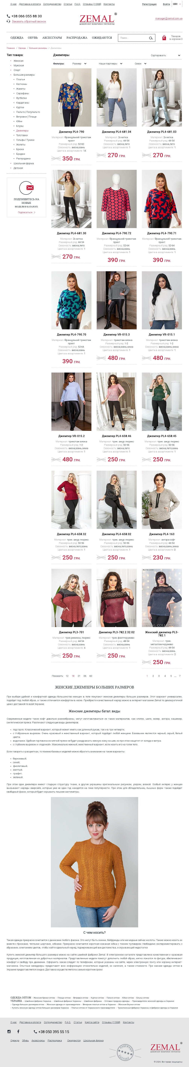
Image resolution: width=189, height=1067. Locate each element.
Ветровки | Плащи (26, 116)
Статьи (68, 4)
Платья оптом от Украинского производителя (93, 1008)
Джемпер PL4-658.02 (116, 534)
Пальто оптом (113, 998)
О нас (13, 4)
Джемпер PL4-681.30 (71, 233)
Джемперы (22, 130)
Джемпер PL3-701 (71, 632)
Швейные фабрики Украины (67, 1001)
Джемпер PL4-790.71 (161, 233)
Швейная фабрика (93, 1001)
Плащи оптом (64, 998)
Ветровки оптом (80, 998)
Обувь (33, 38)
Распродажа (77, 38)
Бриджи (20, 153)
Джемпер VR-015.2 (71, 436)
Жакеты (20, 88)
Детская (18, 168)
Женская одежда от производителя (63, 1004)
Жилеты (20, 144)
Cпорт (17, 70)
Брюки (20, 149)
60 (90, 676)
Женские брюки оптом (44, 998)
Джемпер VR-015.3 (116, 334)
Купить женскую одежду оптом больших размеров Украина (40, 1008)
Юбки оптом (128, 998)
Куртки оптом (97, 998)
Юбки (19, 121)
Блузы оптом (142, 998)
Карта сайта (92, 1022)
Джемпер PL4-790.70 (71, 334)
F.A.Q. (78, 4)
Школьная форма (24, 163)
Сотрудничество (52, 4)
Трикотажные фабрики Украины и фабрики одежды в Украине (148, 1008)
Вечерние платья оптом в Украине (99, 1004)
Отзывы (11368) (92, 4)
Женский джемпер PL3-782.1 (161, 634)
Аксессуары (52, 38)
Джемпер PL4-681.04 (116, 131)
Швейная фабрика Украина (38, 1001)
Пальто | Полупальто (28, 112)
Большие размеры (24, 74)
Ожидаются (102, 38)
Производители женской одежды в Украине (153, 1001)
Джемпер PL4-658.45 (161, 436)
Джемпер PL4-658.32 (71, 534)
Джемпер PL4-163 (161, 534)
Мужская (19, 65)
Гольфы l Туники (25, 140)
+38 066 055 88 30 (26, 16)
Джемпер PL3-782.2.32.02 (117, 632)
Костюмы (21, 84)
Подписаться (25, 212)
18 (73, 676)
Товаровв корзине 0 (176, 37)
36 (85, 676)
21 (79, 676)
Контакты (109, 4)
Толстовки (22, 135)
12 (67, 676)
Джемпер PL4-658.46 (116, 436)
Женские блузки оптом (129, 1004)
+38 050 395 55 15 (53, 1032)
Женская (18, 60)
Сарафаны (22, 93)
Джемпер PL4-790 (71, 131)
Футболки (21, 98)
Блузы (20, 126)
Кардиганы (22, 102)
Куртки (20, 107)
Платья (20, 79)
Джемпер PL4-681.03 (161, 131)
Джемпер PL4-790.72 (116, 233)
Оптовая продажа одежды (117, 1001)
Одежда (16, 38)
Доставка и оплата (30, 4)
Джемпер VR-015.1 (162, 334)
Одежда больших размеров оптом (28, 1004)
